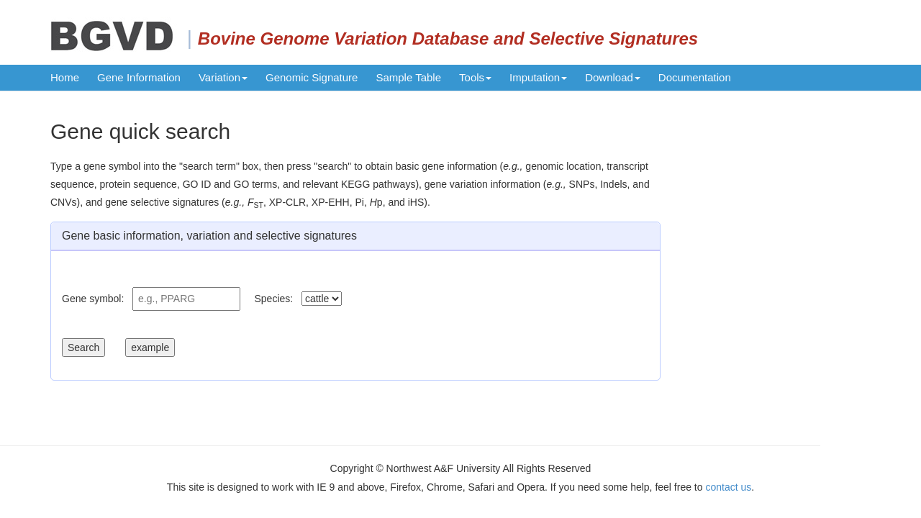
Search (83, 347)
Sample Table (408, 77)
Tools (475, 77)
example (150, 347)
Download (612, 77)
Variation (223, 77)
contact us (728, 487)
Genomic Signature (312, 77)
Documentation (694, 77)
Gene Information (139, 77)
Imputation (538, 77)
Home (64, 77)
